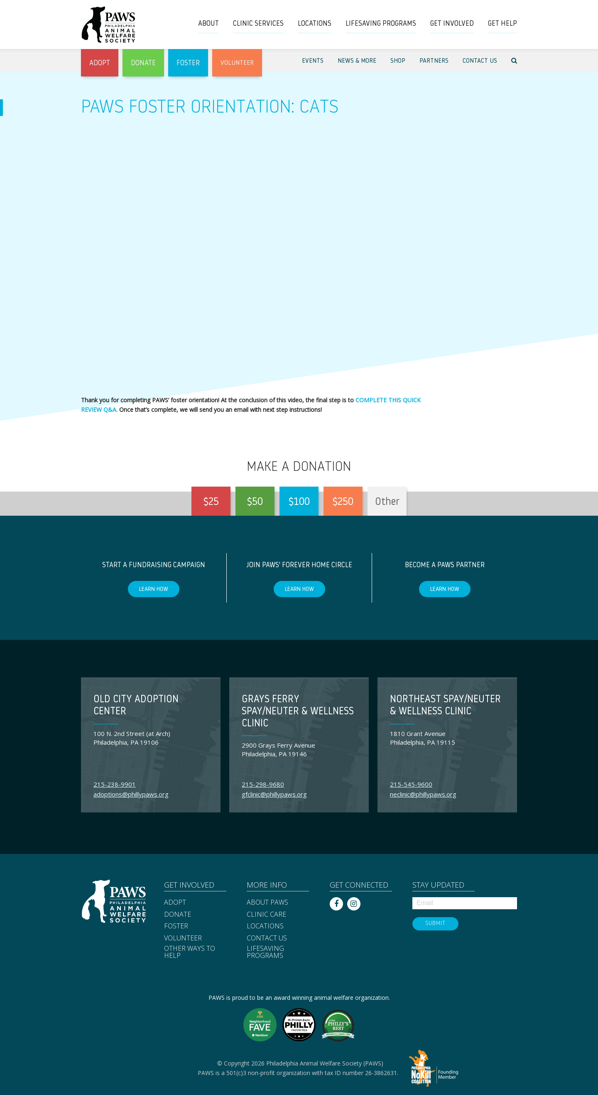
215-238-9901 (114, 784)
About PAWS (267, 902)
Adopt (175, 902)
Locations (265, 926)
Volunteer (183, 938)
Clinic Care (266, 914)
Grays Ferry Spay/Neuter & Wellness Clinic (298, 712)
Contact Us (267, 938)
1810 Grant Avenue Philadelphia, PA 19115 (422, 737)
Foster (176, 926)
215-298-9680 (263, 784)
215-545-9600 (411, 784)
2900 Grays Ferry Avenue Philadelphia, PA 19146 (278, 749)
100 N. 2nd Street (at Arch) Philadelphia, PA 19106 (131, 737)
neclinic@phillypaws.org (423, 794)
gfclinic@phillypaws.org (274, 794)
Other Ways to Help (189, 952)
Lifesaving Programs (265, 952)
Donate (177, 914)
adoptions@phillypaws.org (131, 794)
